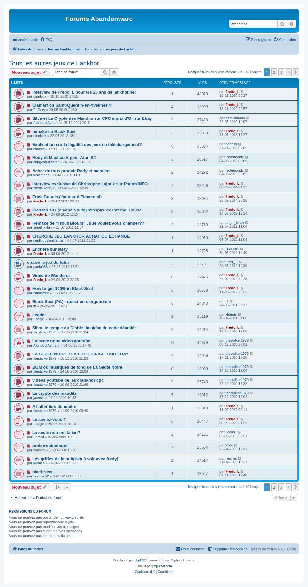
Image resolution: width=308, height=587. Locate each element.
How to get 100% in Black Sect (62, 288)
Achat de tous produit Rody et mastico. (71, 170)
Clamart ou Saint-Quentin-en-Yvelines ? (72, 105)
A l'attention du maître (54, 406)
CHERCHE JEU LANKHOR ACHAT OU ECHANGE (81, 236)
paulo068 (40, 267)
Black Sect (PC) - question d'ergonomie (71, 301)
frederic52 (41, 476)
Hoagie (38, 319)
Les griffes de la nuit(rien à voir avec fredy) (75, 458)
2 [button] (274, 72)
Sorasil (38, 437)
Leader (39, 314)
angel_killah (42, 227)
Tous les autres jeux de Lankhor (54, 63)
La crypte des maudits (54, 393)
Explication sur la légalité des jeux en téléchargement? (87, 144)
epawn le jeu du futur (48, 262)
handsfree (41, 293)
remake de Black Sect (54, 131)
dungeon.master (46, 162)
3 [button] (281, 72)
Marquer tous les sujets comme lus (215, 72)
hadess (38, 149)
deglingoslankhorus (48, 240)
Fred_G (231, 262)
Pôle (229, 445)
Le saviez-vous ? (49, 419)
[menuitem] (46, 39)
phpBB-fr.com (162, 566)
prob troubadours (50, 445)
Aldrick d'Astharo (46, 123)
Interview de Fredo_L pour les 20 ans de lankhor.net (84, 92)
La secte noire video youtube (61, 341)
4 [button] (289, 72)
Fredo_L (232, 92)
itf (34, 306)
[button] (296, 72)
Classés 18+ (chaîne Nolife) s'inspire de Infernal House (87, 210)
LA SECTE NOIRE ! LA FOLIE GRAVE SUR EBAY (80, 354)
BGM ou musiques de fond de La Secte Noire (77, 367)
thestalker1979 (44, 188)
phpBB (139, 560)
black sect (42, 471)
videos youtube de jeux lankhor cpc (68, 380)
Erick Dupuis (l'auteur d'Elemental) (67, 196)
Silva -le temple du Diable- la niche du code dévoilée (84, 327)
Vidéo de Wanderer (51, 275)
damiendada (235, 118)
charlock (39, 96)
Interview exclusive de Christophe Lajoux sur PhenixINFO (90, 183)
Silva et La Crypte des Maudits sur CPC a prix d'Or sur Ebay (92, 118)
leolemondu (235, 157)
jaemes (38, 398)
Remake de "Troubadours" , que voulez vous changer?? (88, 223)
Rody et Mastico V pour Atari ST (64, 157)
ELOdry (39, 109)
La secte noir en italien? (56, 432)
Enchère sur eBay (50, 249)
